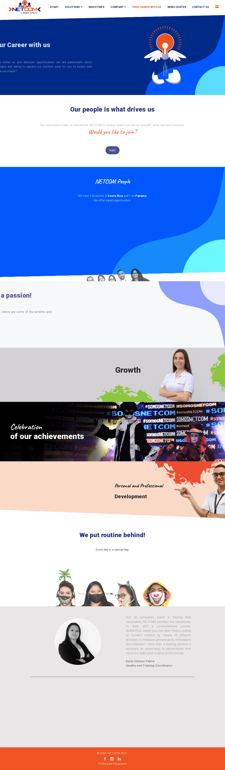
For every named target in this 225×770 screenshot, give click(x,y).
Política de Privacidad (112, 763)
